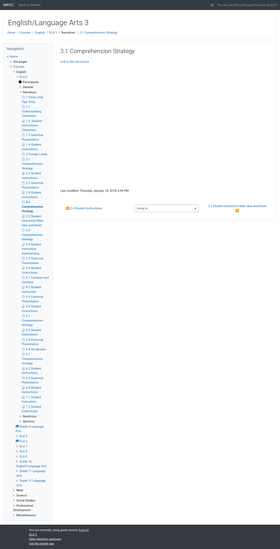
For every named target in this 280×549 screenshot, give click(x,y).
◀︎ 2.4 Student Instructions (84, 208)
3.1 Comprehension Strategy (98, 32)
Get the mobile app (41, 543)
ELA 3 (53, 32)
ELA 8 (23, 451)
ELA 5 (23, 436)
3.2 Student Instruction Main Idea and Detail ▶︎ (237, 208)
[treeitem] (28, 56)
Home (11, 32)
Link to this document (74, 62)
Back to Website (30, 5)
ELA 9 (23, 456)
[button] (212, 4)
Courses (25, 32)
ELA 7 (23, 446)
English (40, 32)
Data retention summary (45, 539)
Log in (272, 5)
